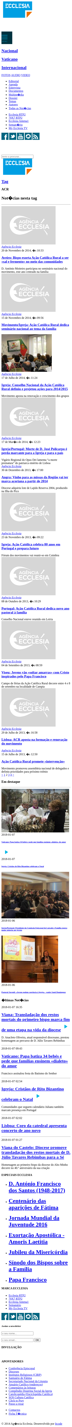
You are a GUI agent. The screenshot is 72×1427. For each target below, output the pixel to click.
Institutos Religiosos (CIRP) (25, 1374)
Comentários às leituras (22, 1387)
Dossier (13, 98)
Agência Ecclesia (11, 246)
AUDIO (16, 75)
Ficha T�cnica (18, 1413)
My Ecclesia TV (18, 128)
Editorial (14, 81)
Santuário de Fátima (20, 1378)
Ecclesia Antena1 (19, 120)
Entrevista (14, 87)
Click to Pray (16, 1400)
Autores (13, 104)
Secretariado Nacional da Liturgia (28, 1381)
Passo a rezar (16, 1403)
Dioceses (14, 1371)
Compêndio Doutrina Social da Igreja (30, 1390)
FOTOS (5, 75)
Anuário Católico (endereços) (26, 1384)
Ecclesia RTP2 (17, 114)
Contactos (14, 1409)
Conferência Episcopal (22, 1368)
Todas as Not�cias (20, 108)
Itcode (58, 1423)
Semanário (15, 1305)
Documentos (16, 90)
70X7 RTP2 (15, 117)
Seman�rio (16, 124)
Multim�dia (16, 94)
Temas (12, 101)
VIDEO (25, 75)
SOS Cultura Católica (21, 1397)
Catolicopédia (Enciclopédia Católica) (31, 1394)
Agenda (13, 84)
